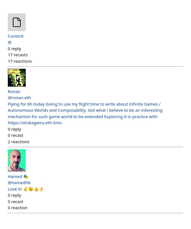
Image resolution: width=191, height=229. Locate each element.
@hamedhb (19, 182)
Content (15, 36)
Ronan (14, 91)
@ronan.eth (19, 97)
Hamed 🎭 (18, 176)
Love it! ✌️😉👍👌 (26, 189)
